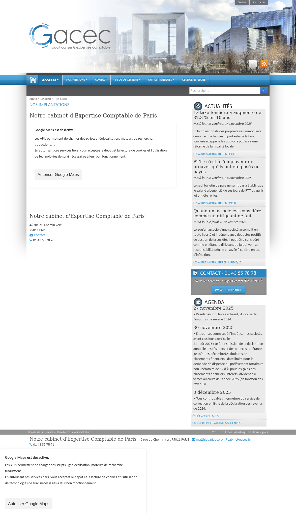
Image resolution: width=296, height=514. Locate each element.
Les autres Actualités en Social (214, 203)
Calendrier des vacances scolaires (216, 423)
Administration (82, 432)
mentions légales (258, 432)
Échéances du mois (205, 416)
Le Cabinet (50, 79)
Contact (242, 2)
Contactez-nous (228, 290)
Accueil (33, 80)
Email (253, 64)
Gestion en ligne (193, 79)
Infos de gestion (127, 79)
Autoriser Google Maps (58, 174)
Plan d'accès (258, 2)
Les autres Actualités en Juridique (217, 262)
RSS (264, 64)
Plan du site (34, 432)
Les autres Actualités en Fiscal (214, 154)
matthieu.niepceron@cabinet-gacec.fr (223, 439)
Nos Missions (76, 79)
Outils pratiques (161, 79)
